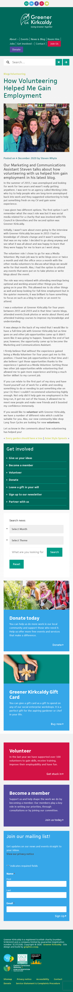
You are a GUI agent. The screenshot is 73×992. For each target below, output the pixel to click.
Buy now (57, 724)
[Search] (66, 62)
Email (10, 903)
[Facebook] (36, 3)
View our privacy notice (20, 854)
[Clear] (59, 62)
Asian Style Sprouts (56, 438)
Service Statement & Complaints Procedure (38, 983)
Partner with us (19, 502)
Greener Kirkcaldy (36, 19)
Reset (16, 564)
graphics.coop (31, 946)
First (9, 879)
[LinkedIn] (31, 3)
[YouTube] (46, 3)
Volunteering (17, 73)
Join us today (54, 820)
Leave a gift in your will (24, 487)
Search (54, 552)
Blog (6, 73)
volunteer (32, 412)
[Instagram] (41, 3)
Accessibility (42, 979)
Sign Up (60, 916)
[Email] (26, 3)
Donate (13, 480)
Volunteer (15, 472)
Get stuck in (55, 774)
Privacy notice (24, 979)
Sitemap (8, 979)
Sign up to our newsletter (25, 494)
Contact (58, 979)
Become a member (21, 465)
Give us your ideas (20, 458)
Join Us (54, 43)
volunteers (53, 422)
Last (9, 890)
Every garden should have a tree (24, 438)
